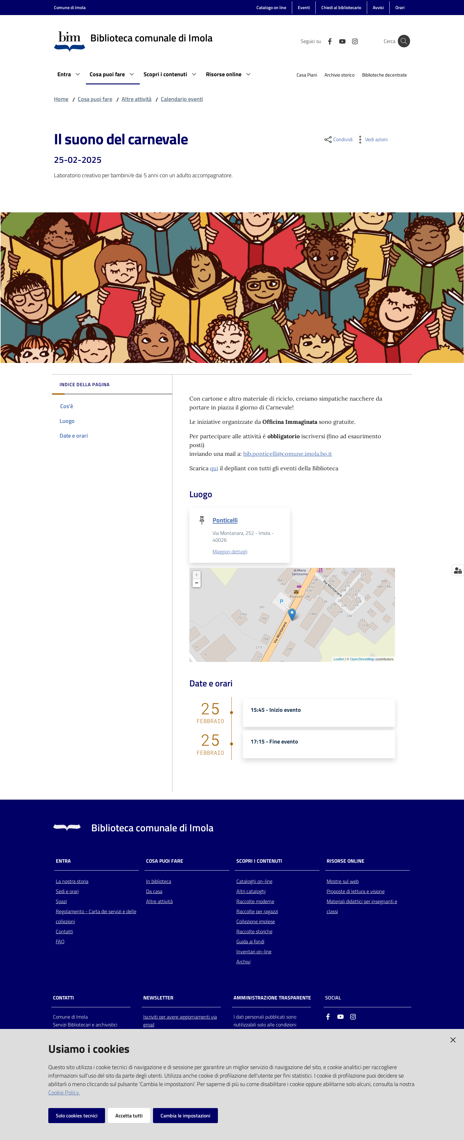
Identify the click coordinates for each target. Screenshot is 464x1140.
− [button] (196, 583)
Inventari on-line (254, 952)
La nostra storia (72, 881)
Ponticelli (225, 520)
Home (61, 99)
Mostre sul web (343, 881)
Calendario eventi (182, 99)
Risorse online (345, 861)
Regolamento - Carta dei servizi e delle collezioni (96, 916)
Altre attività (136, 99)
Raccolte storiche (254, 931)
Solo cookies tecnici (77, 1115)
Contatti (64, 931)
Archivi (243, 962)
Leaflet (339, 659)
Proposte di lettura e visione (356, 891)
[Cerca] (402, 41)
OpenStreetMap (362, 659)
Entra (63, 861)
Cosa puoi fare (95, 99)
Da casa (154, 891)
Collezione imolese (255, 921)
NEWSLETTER (158, 998)
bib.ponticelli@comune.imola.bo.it (287, 453)
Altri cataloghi (251, 891)
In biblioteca (158, 881)
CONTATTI (63, 998)
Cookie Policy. (64, 1092)
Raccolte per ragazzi (257, 911)
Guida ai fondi (250, 942)
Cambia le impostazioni (185, 1115)
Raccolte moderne (255, 901)
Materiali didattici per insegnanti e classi (362, 906)
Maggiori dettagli (230, 552)
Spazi (61, 901)
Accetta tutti (129, 1115)
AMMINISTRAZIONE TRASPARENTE (272, 998)
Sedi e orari (67, 891)
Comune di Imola (70, 7)
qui (214, 468)
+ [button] (196, 575)
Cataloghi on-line (254, 881)
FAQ (60, 942)
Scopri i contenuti (259, 861)
